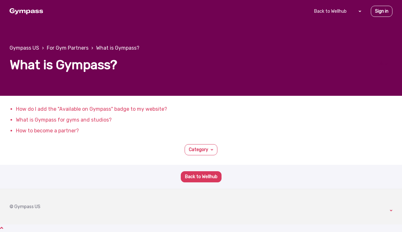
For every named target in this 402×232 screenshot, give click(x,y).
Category (198, 149)
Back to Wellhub (330, 11)
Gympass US (24, 48)
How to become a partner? (47, 131)
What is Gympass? (117, 48)
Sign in (381, 11)
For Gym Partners (67, 48)
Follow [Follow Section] (381, 64)
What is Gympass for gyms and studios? (64, 120)
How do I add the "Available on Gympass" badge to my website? (91, 109)
